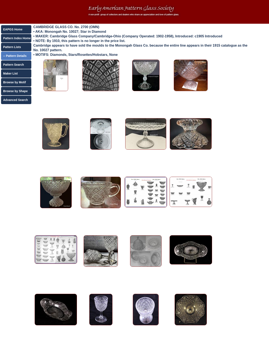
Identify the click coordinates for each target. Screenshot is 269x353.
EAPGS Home (12, 29)
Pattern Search (13, 64)
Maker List (10, 73)
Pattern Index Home (17, 38)
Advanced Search (15, 100)
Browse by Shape (15, 91)
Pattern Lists (12, 47)
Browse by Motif (14, 82)
